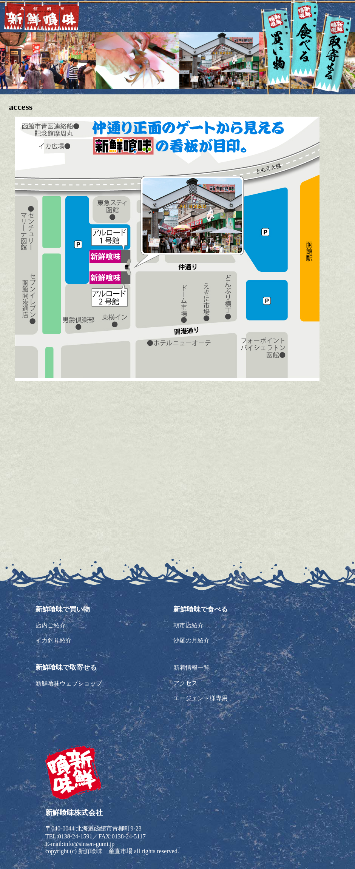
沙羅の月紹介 (191, 640)
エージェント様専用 (200, 698)
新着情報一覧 (191, 667)
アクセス (185, 683)
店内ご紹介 (51, 625)
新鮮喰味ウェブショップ (69, 683)
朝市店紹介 (188, 625)
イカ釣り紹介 (54, 640)
